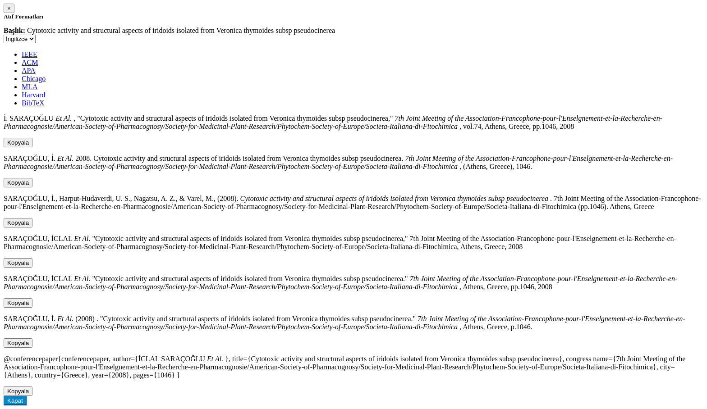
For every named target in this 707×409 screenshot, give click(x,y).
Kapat (15, 400)
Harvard (33, 95)
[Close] (9, 8)
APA (29, 70)
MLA (30, 87)
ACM (30, 62)
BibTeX (33, 103)
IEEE (29, 54)
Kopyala (18, 142)
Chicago (34, 78)
